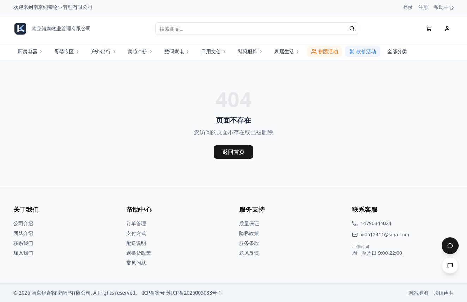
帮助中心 (444, 7)
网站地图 (418, 292)
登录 (408, 7)
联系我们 (23, 243)
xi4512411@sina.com (385, 234)
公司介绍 (23, 223)
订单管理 (136, 223)
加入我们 (23, 252)
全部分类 (397, 51)
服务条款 (249, 243)
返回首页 (233, 152)
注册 (423, 7)
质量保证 (249, 223)
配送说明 (136, 243)
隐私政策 (249, 233)
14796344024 (376, 223)
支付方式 (136, 233)
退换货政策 (138, 252)
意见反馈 (249, 252)
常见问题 (136, 262)
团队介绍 (23, 233)
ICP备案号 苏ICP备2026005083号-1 (181, 292)
